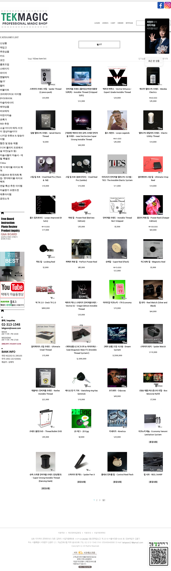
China (3, 163)
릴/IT (2, 81)
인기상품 (142, 59)
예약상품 (4, 107)
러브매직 (4, 111)
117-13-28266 (81, 539)
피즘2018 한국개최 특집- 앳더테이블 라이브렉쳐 (11, 178)
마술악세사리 (7, 102)
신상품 (3, 43)
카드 (2, 56)
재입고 (3, 47)
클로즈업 (4, 64)
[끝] (103, 500)
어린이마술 (5, 115)
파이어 (3, 73)
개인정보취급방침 (74, 533)
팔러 (2, 85)
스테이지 (4, 69)
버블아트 (4, 90)
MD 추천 (4, 124)
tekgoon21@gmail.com (132, 542)
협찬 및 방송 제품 (9, 143)
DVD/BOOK (6, 98)
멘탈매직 (4, 77)
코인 (2, 60)
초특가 (3, 119)
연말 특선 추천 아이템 (11, 186)
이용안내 (87, 533)
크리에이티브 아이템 (10, 94)
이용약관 (61, 533)
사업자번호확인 (99, 533)
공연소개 (4, 198)
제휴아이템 (5, 194)
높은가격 (164, 59)
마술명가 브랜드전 (9, 190)
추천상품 (4, 52)
